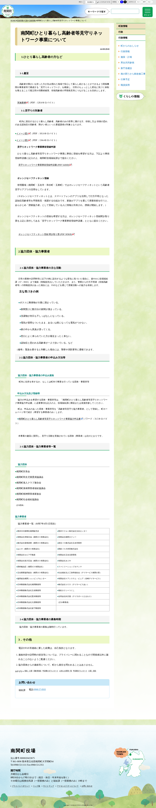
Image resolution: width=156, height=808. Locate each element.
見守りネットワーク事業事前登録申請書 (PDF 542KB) (45, 164)
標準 (144, 2)
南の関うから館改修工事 (133, 73)
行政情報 (32, 20)
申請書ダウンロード (80, 670)
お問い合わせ (87, 786)
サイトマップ (48, 786)
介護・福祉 (92, 670)
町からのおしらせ (130, 45)
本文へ (81, 2)
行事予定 (125, 79)
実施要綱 (21, 102)
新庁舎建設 (126, 68)
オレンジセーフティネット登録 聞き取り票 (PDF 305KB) (46, 234)
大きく (150, 2)
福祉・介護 (28, 670)
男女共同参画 (127, 62)
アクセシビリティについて (68, 786)
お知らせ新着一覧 (65, 670)
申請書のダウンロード (50, 670)
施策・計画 (126, 56)
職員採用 (125, 84)
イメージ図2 (22, 140)
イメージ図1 (22, 133)
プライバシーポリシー (21, 786)
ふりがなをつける (104, 2)
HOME (13, 20)
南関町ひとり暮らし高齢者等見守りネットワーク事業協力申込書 (51, 418)
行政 (26, 20)
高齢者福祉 (37, 670)
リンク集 (36, 786)
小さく (139, 2)
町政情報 (20, 20)
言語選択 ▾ (90, 2)
